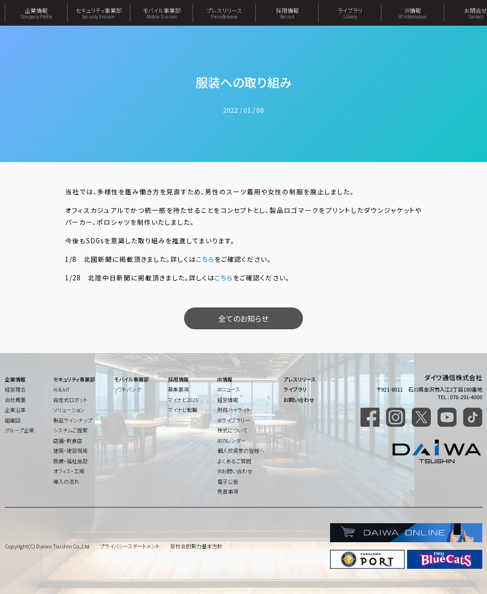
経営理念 (15, 389)
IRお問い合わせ (235, 471)
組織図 (12, 420)
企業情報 (36, 12)
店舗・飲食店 (67, 440)
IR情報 (412, 12)
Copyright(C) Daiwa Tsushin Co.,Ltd (47, 546)
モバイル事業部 (161, 12)
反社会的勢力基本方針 (196, 546)
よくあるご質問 (234, 461)
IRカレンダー (231, 440)
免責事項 (227, 491)
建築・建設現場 (70, 450)
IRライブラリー (233, 420)
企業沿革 (15, 409)
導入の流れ (66, 481)
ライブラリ (349, 12)
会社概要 (15, 399)
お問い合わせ (298, 399)
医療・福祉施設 (70, 461)
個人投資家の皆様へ (240, 450)
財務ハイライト (234, 409)
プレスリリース (224, 12)
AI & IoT (61, 389)
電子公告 (227, 481)
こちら (205, 259)
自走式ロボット (70, 399)
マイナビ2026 (183, 399)
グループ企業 (19, 430)
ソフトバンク (127, 389)
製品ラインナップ (72, 420)
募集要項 (178, 389)
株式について (232, 430)
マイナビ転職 (182, 409)
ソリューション (69, 409)
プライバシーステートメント (130, 546)
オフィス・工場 (68, 471)
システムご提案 (70, 430)
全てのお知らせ (243, 318)
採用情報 (287, 12)
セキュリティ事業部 (98, 12)
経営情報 (227, 399)
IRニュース (228, 389)
